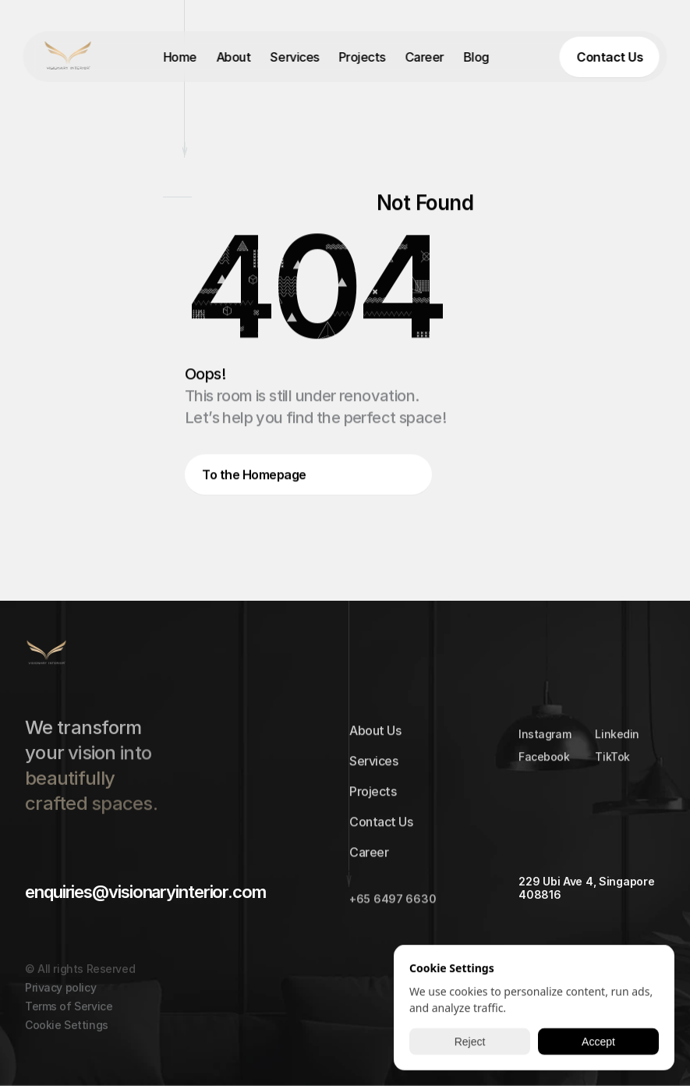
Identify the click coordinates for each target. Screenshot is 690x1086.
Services (295, 57)
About (233, 57)
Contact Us (380, 826)
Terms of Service (68, 1017)
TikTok (613, 761)
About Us (375, 735)
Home (179, 57)
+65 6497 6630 (392, 903)
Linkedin (618, 738)
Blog (476, 57)
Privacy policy (60, 999)
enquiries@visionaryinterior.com (145, 892)
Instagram (544, 738)
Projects (361, 57)
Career (424, 57)
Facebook (544, 761)
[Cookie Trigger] (66, 1037)
